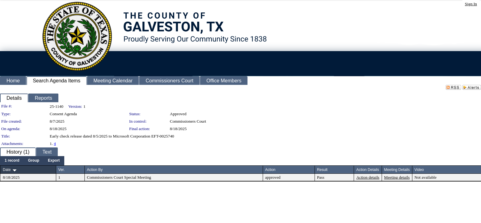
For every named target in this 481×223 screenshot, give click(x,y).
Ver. (61, 170)
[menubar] (32, 160)
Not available (426, 177)
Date (7, 170)
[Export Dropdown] (53, 160)
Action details (367, 177)
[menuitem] (12, 160)
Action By (95, 170)
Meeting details (397, 177)
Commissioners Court (188, 121)
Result (322, 170)
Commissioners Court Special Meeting (119, 177)
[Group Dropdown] (33, 160)
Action (270, 170)
